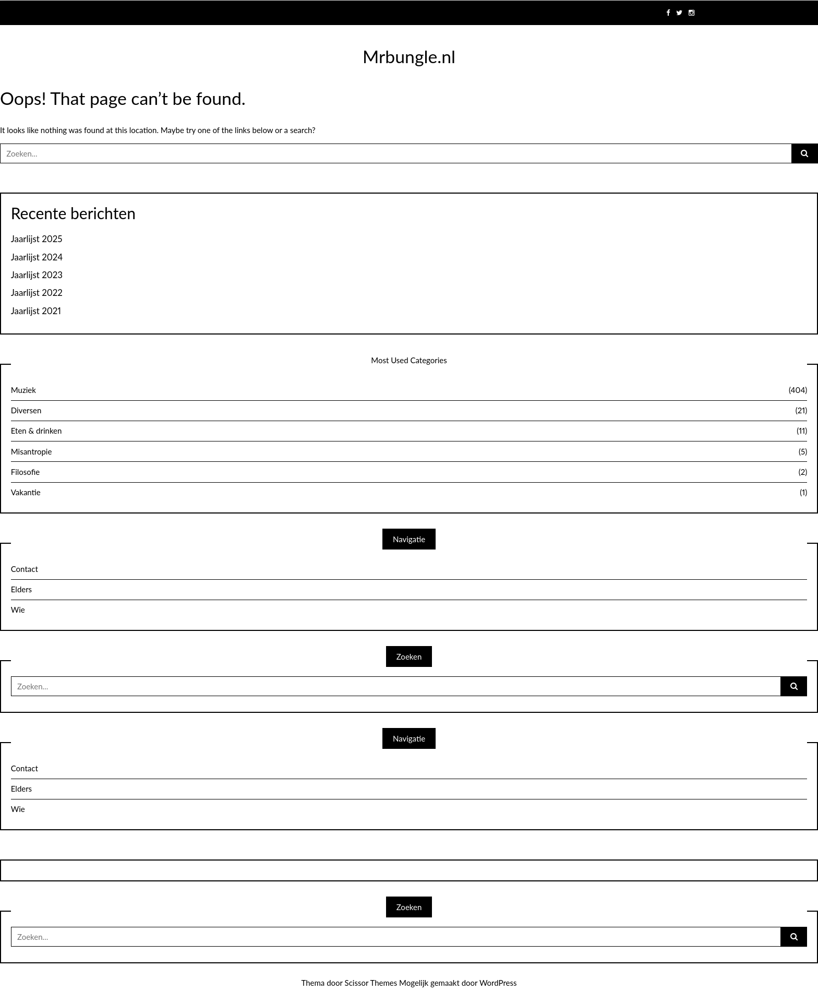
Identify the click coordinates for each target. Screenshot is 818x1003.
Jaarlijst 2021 (36, 311)
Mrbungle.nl (409, 56)
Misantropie (409, 452)
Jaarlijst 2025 (37, 239)
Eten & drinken (409, 431)
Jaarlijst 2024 (37, 257)
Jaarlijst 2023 (37, 275)
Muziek (409, 390)
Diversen (409, 410)
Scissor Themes (371, 982)
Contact (24, 569)
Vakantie (409, 492)
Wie (18, 609)
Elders (21, 589)
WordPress (498, 982)
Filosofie (409, 472)
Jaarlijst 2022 (37, 293)
